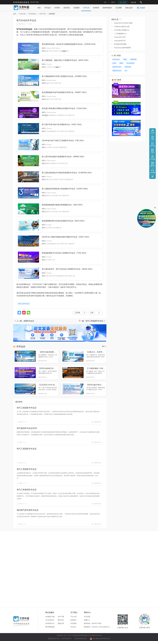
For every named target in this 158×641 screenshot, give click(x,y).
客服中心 (87, 620)
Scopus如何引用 (119, 40)
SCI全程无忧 (49, 620)
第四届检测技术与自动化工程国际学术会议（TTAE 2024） (64, 253)
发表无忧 (67, 8)
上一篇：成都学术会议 (24, 321)
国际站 (113, 2)
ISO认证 (73, 627)
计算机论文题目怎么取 (121, 26)
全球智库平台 (50, 623)
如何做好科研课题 (120, 44)
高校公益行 (129, 8)
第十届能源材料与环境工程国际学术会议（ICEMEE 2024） (65, 76)
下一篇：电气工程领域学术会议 (92, 321)
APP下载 (61, 616)
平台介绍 (73, 616)
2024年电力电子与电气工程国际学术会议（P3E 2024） (63, 140)
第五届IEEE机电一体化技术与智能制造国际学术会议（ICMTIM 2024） (69, 44)
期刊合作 (61, 620)
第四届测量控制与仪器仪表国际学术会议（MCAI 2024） (64, 221)
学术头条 (86, 8)
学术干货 (42, 14)
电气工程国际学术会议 (27, 408)
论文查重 (119, 8)
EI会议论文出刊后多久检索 (123, 23)
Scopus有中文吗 (119, 37)
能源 (57, 67)
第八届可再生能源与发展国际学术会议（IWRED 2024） (63, 157)
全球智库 (96, 8)
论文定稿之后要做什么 (121, 30)
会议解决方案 (50, 616)
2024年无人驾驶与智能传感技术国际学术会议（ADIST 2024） (66, 237)
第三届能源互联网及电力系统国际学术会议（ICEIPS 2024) (65, 189)
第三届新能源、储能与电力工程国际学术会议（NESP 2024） (66, 60)
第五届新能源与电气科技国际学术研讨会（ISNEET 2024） (65, 92)
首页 (105, 2)
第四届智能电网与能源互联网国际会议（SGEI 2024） (63, 205)
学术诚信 (73, 623)
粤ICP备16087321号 (81, 638)
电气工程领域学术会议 (27, 490)
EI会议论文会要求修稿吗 (122, 48)
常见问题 (87, 616)
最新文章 (61, 623)
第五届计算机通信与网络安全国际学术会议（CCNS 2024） (65, 108)
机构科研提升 (107, 8)
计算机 (64, 51)
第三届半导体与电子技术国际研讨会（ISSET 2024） (62, 124)
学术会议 (48, 8)
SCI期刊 (57, 8)
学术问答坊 (32, 14)
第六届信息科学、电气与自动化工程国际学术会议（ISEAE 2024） (67, 269)
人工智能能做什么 (120, 33)
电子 (46, 115)
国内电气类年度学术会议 (28, 510)
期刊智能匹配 (50, 627)
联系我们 (73, 620)
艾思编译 (76, 8)
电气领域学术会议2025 (27, 428)
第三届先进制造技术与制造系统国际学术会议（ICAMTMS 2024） (67, 173)
